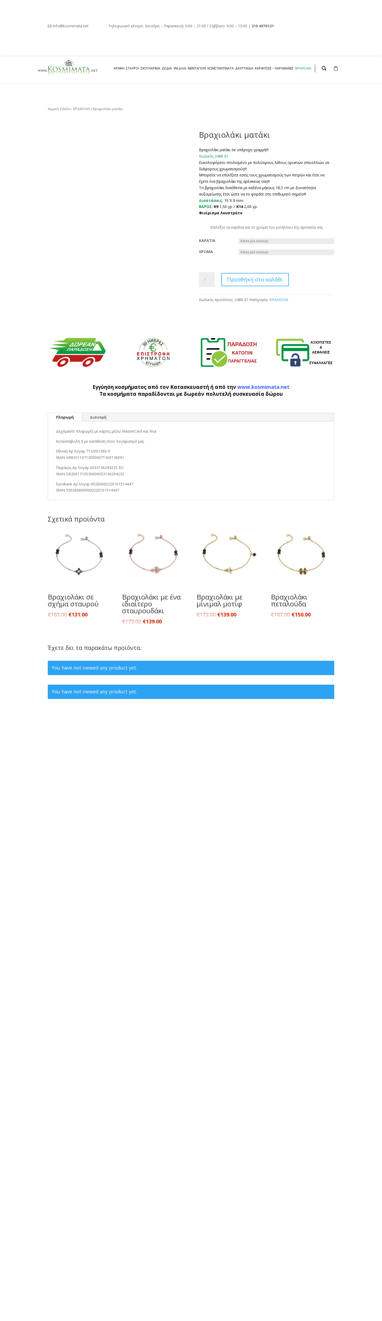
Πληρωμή (65, 417)
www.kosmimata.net (263, 387)
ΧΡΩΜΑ (206, 251)
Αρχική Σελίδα (59, 108)
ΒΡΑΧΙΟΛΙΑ (81, 108)
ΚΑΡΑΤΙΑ (207, 240)
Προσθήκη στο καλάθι (255, 279)
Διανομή (98, 417)
